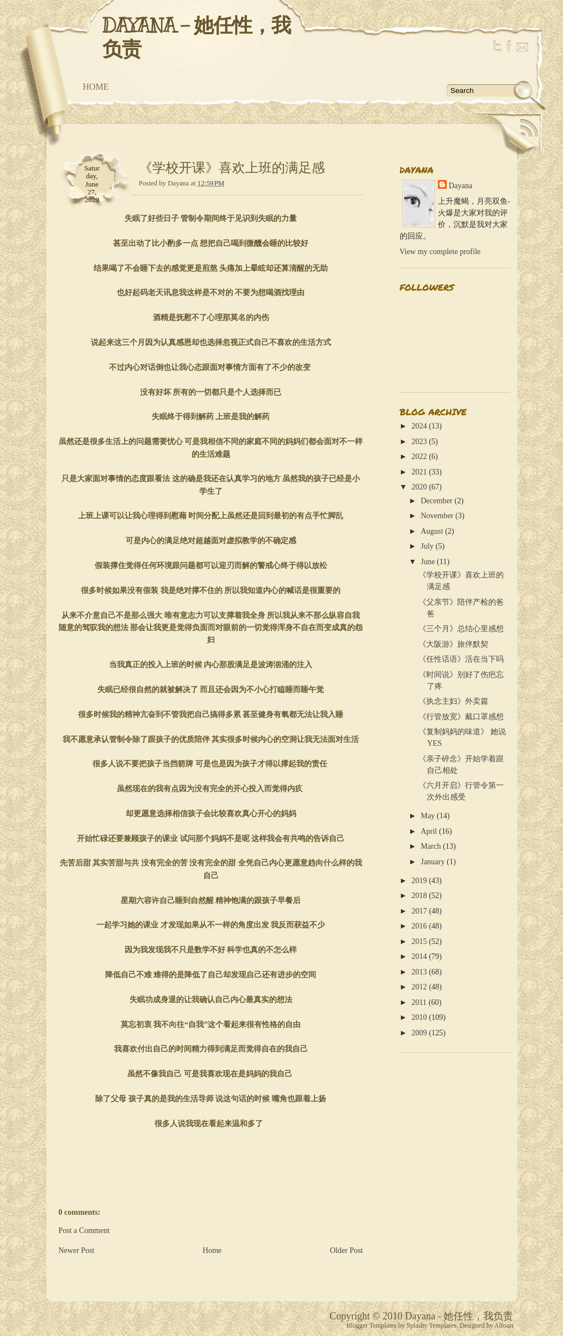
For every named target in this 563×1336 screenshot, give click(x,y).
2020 (419, 487)
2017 (419, 911)
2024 (419, 426)
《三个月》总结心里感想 (461, 629)
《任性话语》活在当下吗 (461, 659)
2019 (419, 880)
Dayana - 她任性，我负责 (196, 37)
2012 (419, 987)
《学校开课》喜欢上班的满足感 (232, 168)
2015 (419, 941)
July (427, 546)
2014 (419, 956)
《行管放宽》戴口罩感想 (461, 717)
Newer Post (77, 1250)
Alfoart (504, 1325)
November (437, 516)
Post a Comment (84, 1230)
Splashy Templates (431, 1325)
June (428, 562)
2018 (419, 895)
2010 (419, 1017)
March (431, 846)
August (432, 531)
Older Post (346, 1250)
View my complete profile (440, 251)
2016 (419, 926)
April (429, 831)
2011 (418, 1002)
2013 (419, 972)
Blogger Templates (372, 1325)
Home (96, 86)
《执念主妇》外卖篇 (453, 701)
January (433, 862)
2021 (419, 472)
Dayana (461, 186)
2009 (419, 1033)
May (428, 816)
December (437, 501)
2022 (419, 456)
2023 (419, 441)
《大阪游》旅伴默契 (453, 644)
